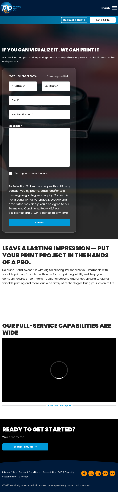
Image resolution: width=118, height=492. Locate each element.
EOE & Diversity (66, 472)
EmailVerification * (22, 114)
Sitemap (23, 476)
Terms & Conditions (29, 472)
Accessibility (49, 472)
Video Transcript (57, 405)
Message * (15, 126)
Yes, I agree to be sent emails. (31, 173)
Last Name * (51, 86)
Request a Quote (74, 20)
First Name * (18, 86)
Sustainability (9, 476)
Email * (15, 100)
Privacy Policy (9, 472)
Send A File (103, 20)
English (105, 7)
